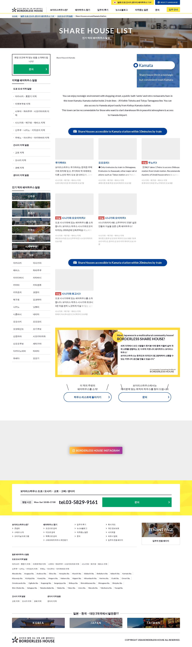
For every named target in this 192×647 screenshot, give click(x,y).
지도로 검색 (50, 532)
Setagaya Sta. (32, 588)
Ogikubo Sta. (33, 583)
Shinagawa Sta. (104, 583)
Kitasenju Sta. (17, 578)
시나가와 (31, 221)
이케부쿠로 (31, 246)
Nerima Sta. (104, 578)
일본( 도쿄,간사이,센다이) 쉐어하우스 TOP (38, 16)
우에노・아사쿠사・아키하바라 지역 (32, 137)
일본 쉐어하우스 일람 (20, 554)
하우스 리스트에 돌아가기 (87, 397)
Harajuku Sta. (64, 573)
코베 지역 (19, 167)
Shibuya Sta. (73, 583)
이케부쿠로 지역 (22, 103)
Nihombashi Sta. (90, 578)
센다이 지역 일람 (21, 175)
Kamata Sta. (127, 573)
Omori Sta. (126, 578)
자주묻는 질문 (141, 10)
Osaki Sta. (115, 578)
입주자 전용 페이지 (115, 540)
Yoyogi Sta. (119, 588)
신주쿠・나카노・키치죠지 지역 (30, 130)
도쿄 (31, 254)
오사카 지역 (20, 160)
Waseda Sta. (93, 588)
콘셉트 (17, 528)
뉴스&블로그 (122, 10)
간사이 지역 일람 (21, 145)
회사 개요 (112, 524)
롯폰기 (31, 213)
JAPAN (96, 623)
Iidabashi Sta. (89, 573)
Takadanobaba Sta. (47, 588)
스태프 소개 (19, 532)
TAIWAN (153, 623)
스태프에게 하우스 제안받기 (57, 540)
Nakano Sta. (65, 578)
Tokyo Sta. (72, 588)
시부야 (31, 204)
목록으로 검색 (51, 536)
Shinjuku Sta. (117, 583)
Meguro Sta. (53, 578)
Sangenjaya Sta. (60, 583)
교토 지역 (19, 152)
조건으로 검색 (51, 528)
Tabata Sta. (61, 588)
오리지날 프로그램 (21, 536)
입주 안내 (173, 9)
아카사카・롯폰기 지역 (26, 96)
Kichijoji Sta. (30, 578)
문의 (157, 10)
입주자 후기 (102, 10)
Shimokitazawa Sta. (88, 583)
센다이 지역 (52, 601)
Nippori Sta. (76, 578)
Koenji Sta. (42, 578)
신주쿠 (31, 196)
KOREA (38, 623)
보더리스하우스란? (59, 10)
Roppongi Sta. (46, 583)
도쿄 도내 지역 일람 (66, 16)
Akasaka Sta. (17, 573)
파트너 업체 (112, 536)
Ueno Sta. (82, 588)
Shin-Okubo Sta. (18, 588)
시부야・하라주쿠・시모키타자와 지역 (32, 113)
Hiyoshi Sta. (76, 573)
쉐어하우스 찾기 (82, 10)
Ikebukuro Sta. (102, 573)
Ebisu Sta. (53, 573)
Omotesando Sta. (19, 583)
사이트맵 (111, 532)
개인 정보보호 (113, 528)
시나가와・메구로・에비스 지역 (30, 122)
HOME (16, 16)
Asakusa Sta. (41, 573)
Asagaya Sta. (29, 573)
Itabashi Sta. (115, 573)
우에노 (31, 229)
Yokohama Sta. (106, 588)
